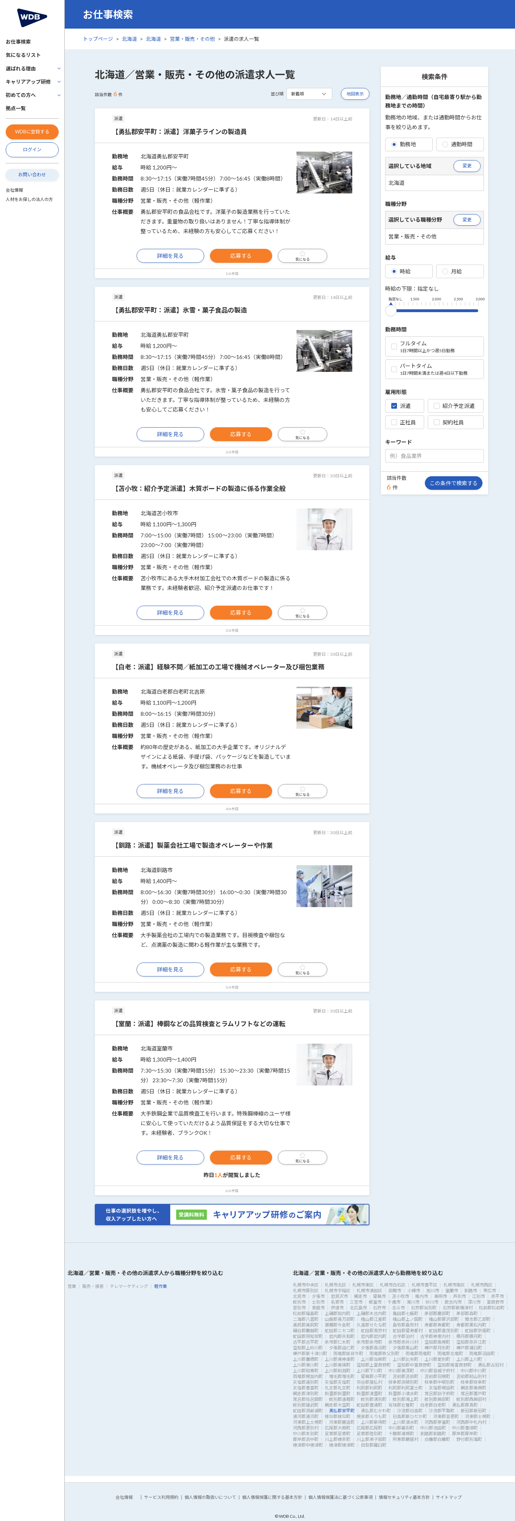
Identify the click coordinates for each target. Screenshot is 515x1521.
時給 (401, 271)
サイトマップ (449, 1497)
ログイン (32, 149)
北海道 (129, 39)
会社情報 (14, 190)
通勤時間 (457, 144)
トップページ (98, 39)
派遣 (401, 406)
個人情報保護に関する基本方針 (272, 1497)
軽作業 (160, 1286)
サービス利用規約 (161, 1497)
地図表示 (355, 94)
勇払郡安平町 (342, 1410)
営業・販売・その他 (192, 39)
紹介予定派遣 (454, 406)
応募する (241, 255)
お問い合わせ (32, 174)
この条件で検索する (454, 483)
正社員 (403, 422)
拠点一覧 (16, 108)
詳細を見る (170, 255)
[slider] (391, 309)
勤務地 (403, 144)
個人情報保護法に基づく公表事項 (340, 1497)
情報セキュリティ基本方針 (404, 1497)
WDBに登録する (32, 131)
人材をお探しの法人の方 (29, 199)
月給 (452, 271)
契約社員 (449, 422)
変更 (467, 165)
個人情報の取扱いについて (210, 1497)
